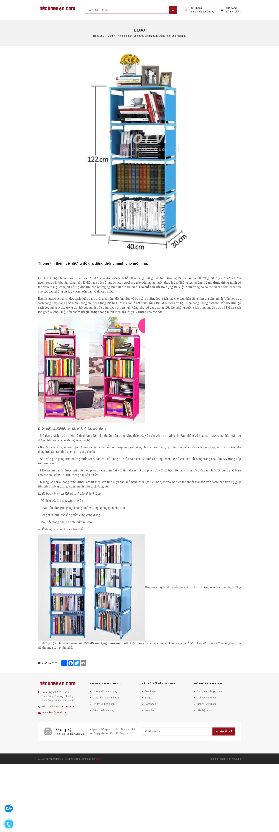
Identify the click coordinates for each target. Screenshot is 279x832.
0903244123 (67, 706)
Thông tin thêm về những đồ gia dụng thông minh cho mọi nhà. (93, 263)
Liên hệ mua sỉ (205, 710)
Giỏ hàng (231, 8)
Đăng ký (209, 11)
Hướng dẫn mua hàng (105, 691)
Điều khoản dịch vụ (104, 710)
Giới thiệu (150, 691)
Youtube (149, 710)
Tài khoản (196, 8)
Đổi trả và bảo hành (104, 704)
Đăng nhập (196, 11)
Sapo (99, 758)
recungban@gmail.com (54, 712)
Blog (147, 697)
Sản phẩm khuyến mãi (209, 691)
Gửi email (224, 731)
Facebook (150, 704)
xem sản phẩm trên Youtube (225, 758)
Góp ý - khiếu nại (206, 704)
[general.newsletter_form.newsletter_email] (188, 731)
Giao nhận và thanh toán (106, 697)
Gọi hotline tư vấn (207, 697)
